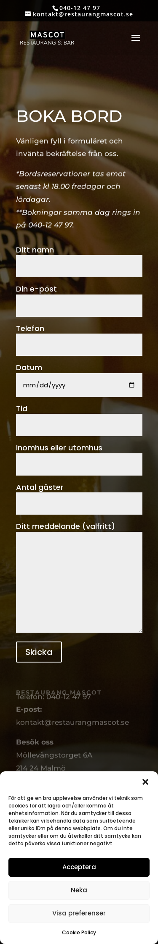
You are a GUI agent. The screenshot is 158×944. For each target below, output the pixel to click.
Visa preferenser (79, 913)
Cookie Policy (79, 932)
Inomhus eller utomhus (79, 455)
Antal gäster (79, 495)
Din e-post (79, 297)
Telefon (79, 336)
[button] (145, 782)
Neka (79, 890)
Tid (79, 416)
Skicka (39, 652)
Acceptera (79, 866)
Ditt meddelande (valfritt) (79, 578)
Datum (79, 376)
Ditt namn (79, 258)
